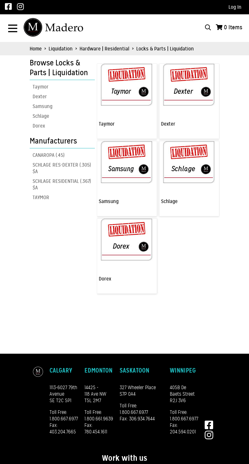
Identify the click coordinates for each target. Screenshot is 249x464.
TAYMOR (41, 197)
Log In (235, 7)
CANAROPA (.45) (49, 155)
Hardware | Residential (104, 49)
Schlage (41, 116)
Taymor (41, 87)
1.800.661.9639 (98, 419)
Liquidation (60, 49)
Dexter (40, 96)
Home (36, 49)
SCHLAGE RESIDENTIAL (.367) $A (62, 184)
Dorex (39, 126)
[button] (61, 68)
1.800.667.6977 (64, 419)
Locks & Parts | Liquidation (164, 49)
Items (233, 27)
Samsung (42, 106)
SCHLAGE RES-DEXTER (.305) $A (62, 168)
